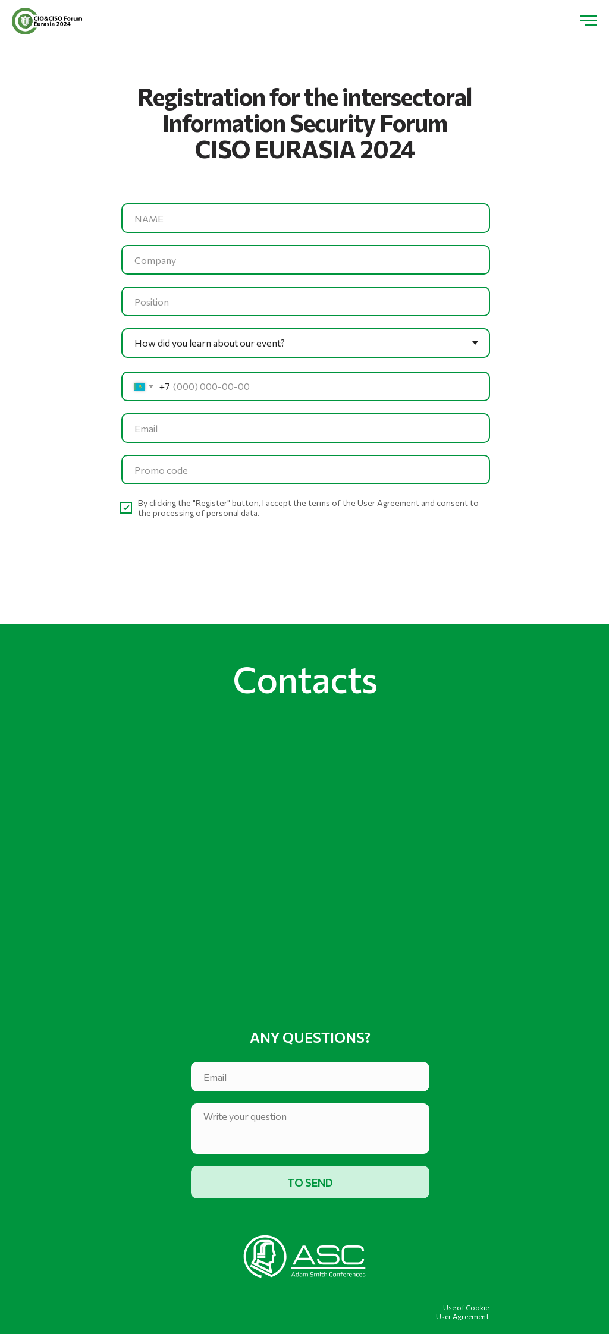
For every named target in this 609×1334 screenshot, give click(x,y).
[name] (305, 218)
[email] (305, 428)
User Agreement (462, 1316)
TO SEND (310, 1182)
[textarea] (310, 1128)
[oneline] (305, 260)
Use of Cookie (466, 1307)
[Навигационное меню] (588, 21)
